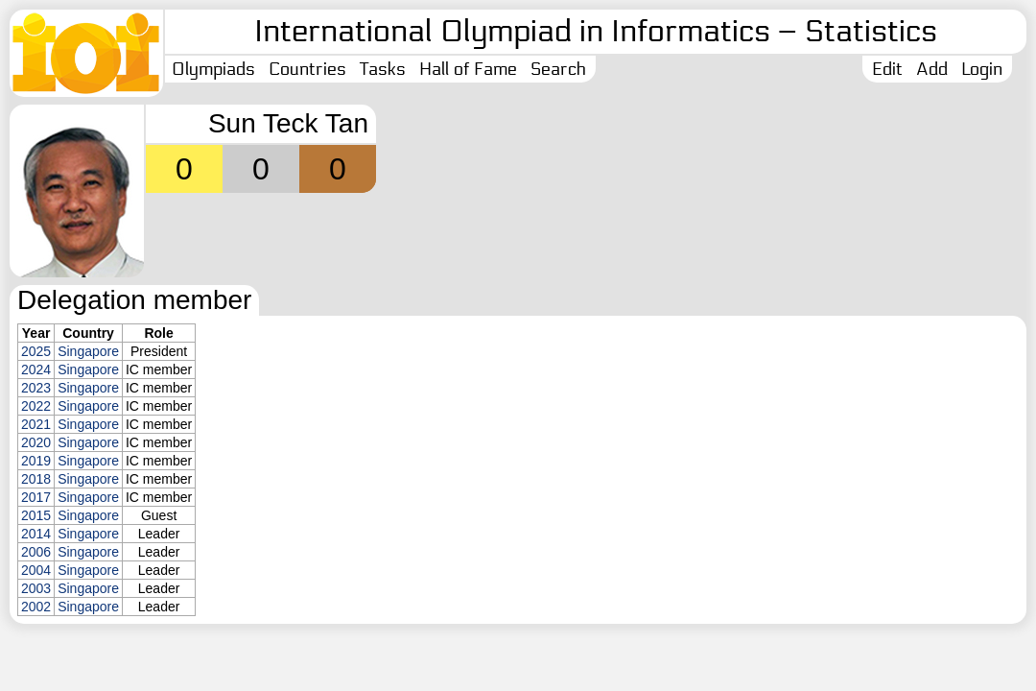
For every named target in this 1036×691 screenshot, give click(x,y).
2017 (36, 497)
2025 (36, 351)
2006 (36, 552)
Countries (307, 69)
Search (558, 69)
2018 (36, 479)
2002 (36, 606)
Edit (887, 69)
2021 (36, 424)
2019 (36, 460)
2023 (36, 387)
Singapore (88, 351)
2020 (36, 442)
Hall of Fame (468, 69)
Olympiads (213, 69)
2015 (36, 515)
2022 (36, 406)
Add (932, 69)
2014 (36, 533)
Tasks (383, 69)
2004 (36, 570)
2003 (36, 588)
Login (981, 69)
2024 (36, 369)
